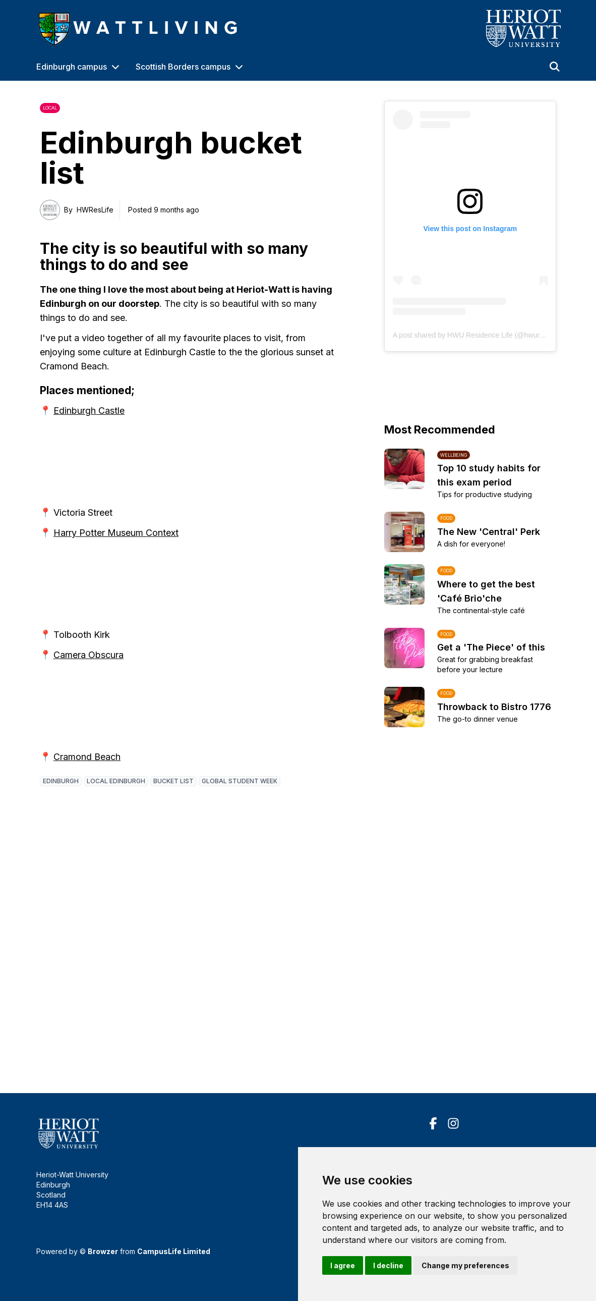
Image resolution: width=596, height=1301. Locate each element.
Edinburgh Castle (89, 410)
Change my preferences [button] (465, 1265)
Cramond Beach (87, 756)
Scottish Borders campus (183, 67)
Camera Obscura (88, 654)
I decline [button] (388, 1265)
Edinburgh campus (71, 67)
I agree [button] (342, 1265)
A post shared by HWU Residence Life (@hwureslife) (476, 335)
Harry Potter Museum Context (115, 532)
